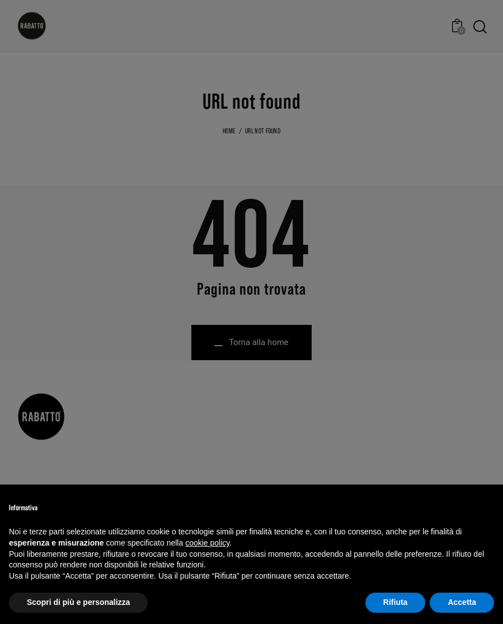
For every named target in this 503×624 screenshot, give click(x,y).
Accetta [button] (462, 602)
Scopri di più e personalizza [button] (78, 602)
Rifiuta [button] (395, 602)
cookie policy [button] (207, 542)
